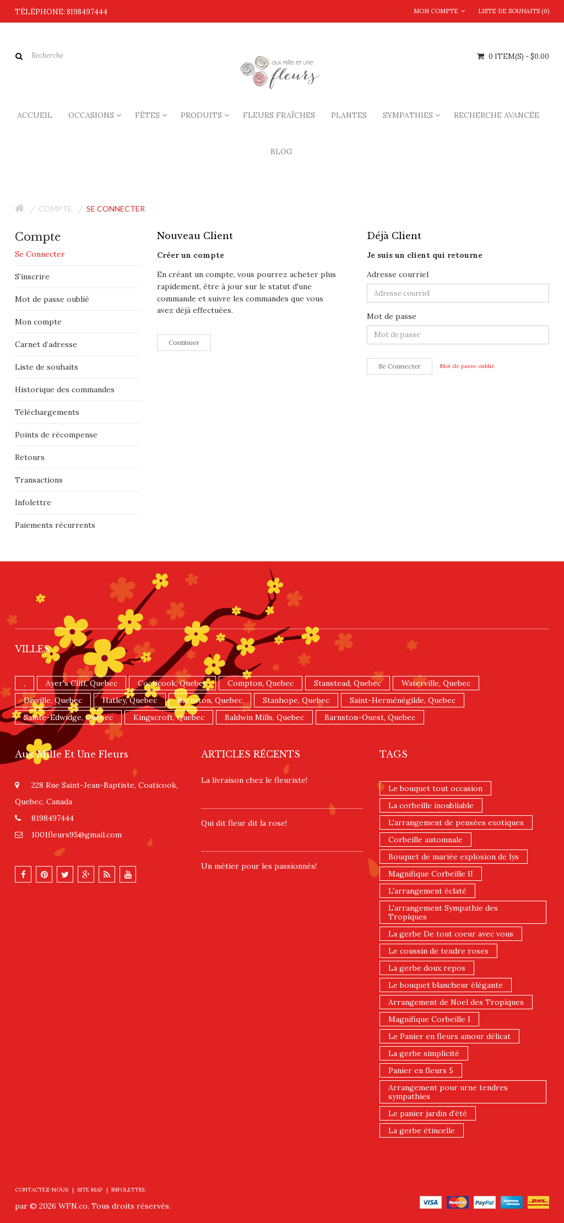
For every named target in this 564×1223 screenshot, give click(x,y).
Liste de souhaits (46, 367)
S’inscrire (32, 277)
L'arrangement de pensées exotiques (456, 822)
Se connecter (115, 208)
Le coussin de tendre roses (438, 951)
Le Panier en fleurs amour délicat (449, 1036)
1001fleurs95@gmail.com (76, 835)
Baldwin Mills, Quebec (264, 717)
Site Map (89, 1189)
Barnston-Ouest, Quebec (369, 717)
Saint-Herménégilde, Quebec (402, 700)
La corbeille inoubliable (431, 805)
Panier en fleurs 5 (420, 1070)
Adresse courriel (398, 274)
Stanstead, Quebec (347, 683)
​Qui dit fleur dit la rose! (244, 823)
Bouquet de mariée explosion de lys (453, 857)
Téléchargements (47, 412)
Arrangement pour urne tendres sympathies (448, 1092)
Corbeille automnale (425, 840)
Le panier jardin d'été (427, 1113)
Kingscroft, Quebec (168, 717)
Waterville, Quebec (436, 683)
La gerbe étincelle (421, 1130)
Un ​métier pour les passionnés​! (259, 866)
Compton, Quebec (260, 683)
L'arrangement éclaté (427, 891)
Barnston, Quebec (209, 700)
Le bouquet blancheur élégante (445, 985)
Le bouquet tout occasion (435, 788)
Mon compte (38, 322)
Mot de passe (391, 316)
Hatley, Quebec (129, 700)
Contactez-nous (41, 1189)
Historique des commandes (65, 389)
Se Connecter (40, 254)
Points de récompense (56, 435)
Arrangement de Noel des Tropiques (456, 1002)
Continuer (184, 342)
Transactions (39, 480)
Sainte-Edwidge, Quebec (68, 717)
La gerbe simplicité (423, 1053)
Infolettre (33, 502)
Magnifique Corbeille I (429, 1019)
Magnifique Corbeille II (430, 874)
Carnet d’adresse (46, 344)
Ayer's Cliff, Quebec (81, 683)
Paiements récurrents (55, 525)
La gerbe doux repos (426, 968)
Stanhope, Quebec (296, 700)
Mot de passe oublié (52, 299)
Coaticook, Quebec (172, 683)
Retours (30, 457)
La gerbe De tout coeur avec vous (450, 934)
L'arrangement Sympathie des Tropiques (443, 912)
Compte (55, 208)
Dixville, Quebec (53, 700)
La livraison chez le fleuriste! (254, 780)
